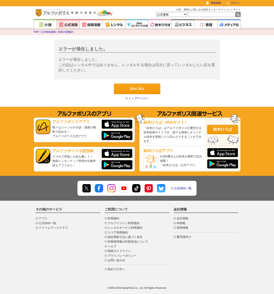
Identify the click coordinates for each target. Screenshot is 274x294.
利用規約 (113, 218)
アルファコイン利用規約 (124, 223)
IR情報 (181, 223)
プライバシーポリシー (122, 255)
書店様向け (184, 236)
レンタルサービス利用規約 (125, 227)
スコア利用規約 (118, 232)
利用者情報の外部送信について (128, 241)
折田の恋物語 (65, 31)
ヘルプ (112, 246)
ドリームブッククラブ (53, 227)
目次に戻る (137, 88)
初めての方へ (116, 269)
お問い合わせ (116, 260)
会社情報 (182, 218)
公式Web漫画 (48, 31)
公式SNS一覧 (183, 188)
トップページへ (138, 98)
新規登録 (216, 2)
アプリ (43, 218)
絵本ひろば (222, 129)
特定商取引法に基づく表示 (125, 237)
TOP (36, 31)
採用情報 (182, 227)
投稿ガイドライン (119, 251)
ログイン (236, 2)
